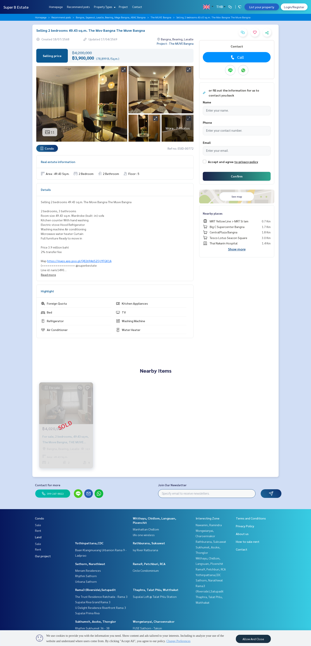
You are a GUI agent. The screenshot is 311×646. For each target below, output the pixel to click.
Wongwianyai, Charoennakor (154, 621)
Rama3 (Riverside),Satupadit (95, 590)
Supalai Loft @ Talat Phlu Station (155, 596)
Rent (38, 530)
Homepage (56, 7)
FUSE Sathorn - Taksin (147, 628)
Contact (137, 7)
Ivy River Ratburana (145, 550)
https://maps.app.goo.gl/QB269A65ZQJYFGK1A (79, 261)
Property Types (104, 7)
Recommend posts (78, 7)
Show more (237, 249)
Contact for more (47, 485)
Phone (207, 122)
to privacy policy (246, 162)
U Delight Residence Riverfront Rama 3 (100, 608)
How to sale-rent (247, 541)
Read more (48, 275)
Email (207, 142)
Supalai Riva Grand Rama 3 (92, 602)
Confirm (237, 176)
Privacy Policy (245, 526)
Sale (38, 525)
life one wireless (144, 535)
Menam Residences (88, 570)
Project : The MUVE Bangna (175, 43)
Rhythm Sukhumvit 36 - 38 (92, 628)
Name (207, 102)
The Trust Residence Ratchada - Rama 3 (101, 596)
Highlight (47, 291)
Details (46, 190)
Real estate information (58, 162)
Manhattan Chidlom (146, 529)
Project (123, 7)
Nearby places (212, 213)
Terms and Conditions (251, 518)
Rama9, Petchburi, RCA (149, 564)
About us (242, 534)
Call (237, 57)
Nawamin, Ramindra (209, 525)
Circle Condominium (146, 570)
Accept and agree (220, 162)
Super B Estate (16, 7)
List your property (261, 7)
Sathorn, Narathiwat (90, 564)
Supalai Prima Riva (87, 613)
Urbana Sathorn (86, 581)
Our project (43, 556)
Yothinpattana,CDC (89, 543)
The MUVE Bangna (161, 17)
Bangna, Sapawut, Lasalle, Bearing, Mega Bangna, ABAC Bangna (111, 17)
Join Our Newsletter (172, 485)
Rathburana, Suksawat (149, 543)
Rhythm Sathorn (86, 576)
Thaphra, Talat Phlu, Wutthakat (155, 590)
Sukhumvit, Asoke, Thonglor (95, 621)
